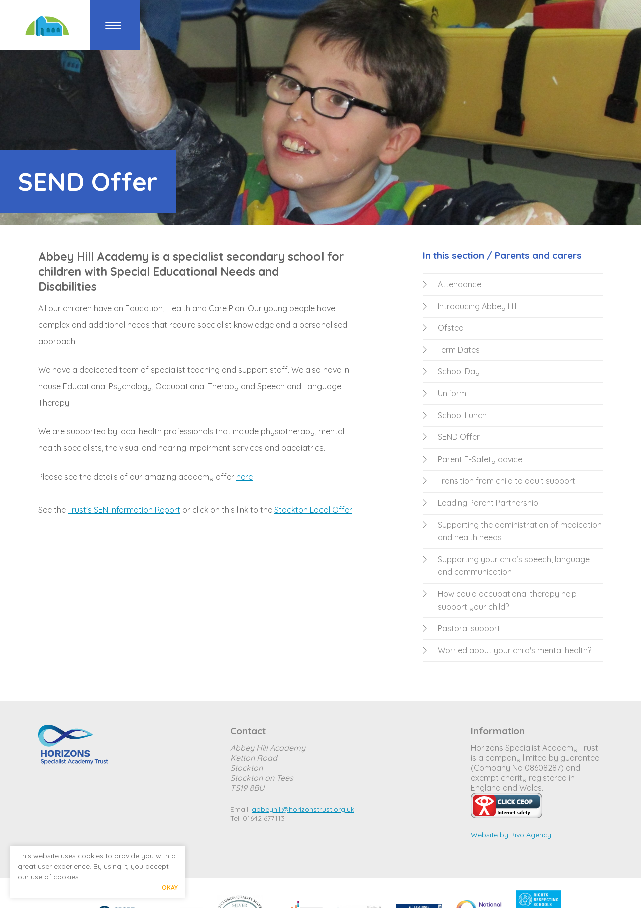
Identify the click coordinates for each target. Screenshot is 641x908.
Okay (170, 887)
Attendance (452, 284)
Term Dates (451, 350)
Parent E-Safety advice (472, 459)
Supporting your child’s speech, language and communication (506, 565)
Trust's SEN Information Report (124, 510)
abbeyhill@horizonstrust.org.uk (303, 809)
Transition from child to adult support (499, 481)
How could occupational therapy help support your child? (500, 600)
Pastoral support (461, 628)
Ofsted (443, 328)
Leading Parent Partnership (480, 503)
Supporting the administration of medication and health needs (512, 531)
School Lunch (455, 415)
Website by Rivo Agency (511, 834)
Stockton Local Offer (313, 510)
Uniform (444, 393)
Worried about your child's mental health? (507, 650)
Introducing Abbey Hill (470, 306)
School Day (451, 371)
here (244, 477)
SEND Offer (451, 437)
